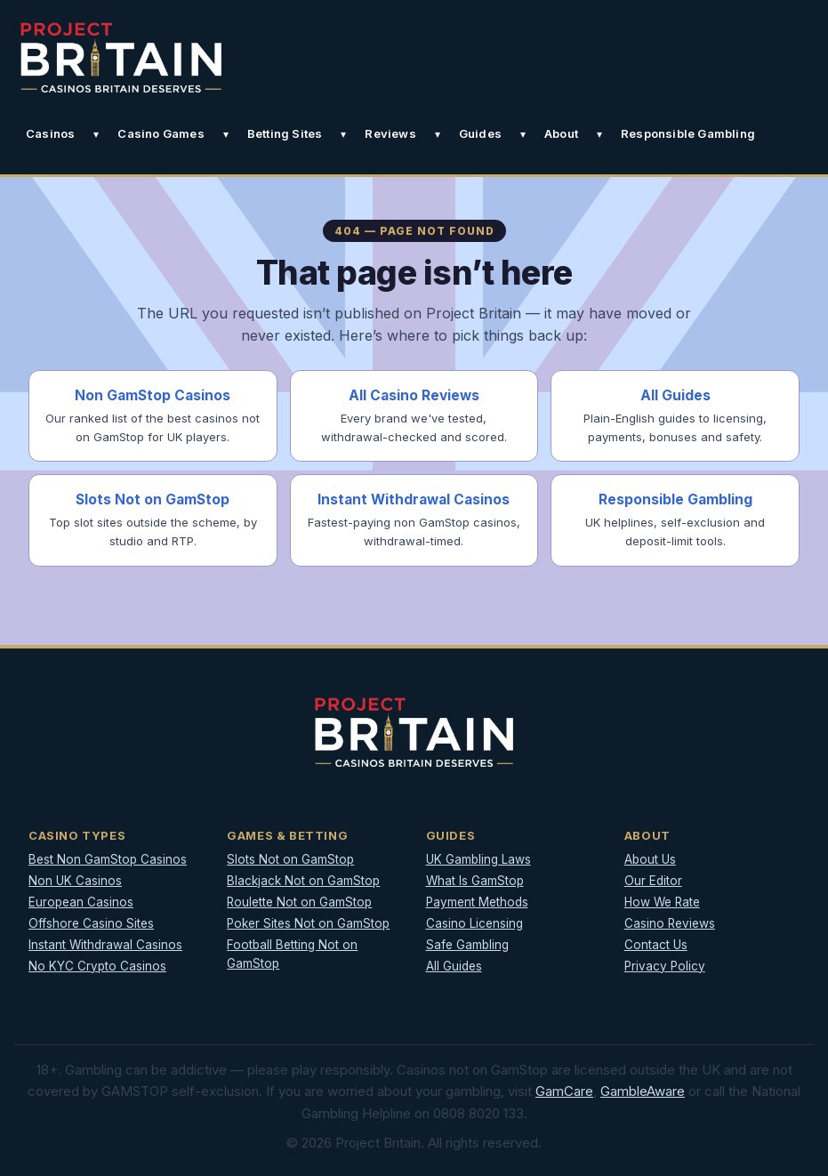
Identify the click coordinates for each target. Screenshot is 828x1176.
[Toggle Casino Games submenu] (226, 134)
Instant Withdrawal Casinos (105, 945)
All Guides (454, 966)
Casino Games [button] (160, 133)
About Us (650, 859)
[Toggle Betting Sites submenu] (343, 134)
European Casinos (80, 902)
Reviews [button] (390, 133)
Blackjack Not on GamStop (303, 881)
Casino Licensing (474, 923)
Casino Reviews (669, 923)
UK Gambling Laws (478, 859)
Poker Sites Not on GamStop (308, 923)
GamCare (564, 1091)
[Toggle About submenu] (599, 134)
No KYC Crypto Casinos (97, 966)
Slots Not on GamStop (290, 859)
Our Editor (653, 881)
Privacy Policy (664, 966)
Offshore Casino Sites (91, 923)
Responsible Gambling (688, 133)
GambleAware (642, 1091)
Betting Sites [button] (285, 133)
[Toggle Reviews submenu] (437, 134)
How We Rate (662, 902)
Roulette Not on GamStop (299, 902)
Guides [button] (480, 133)
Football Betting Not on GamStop (292, 954)
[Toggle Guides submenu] (523, 134)
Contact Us (655, 945)
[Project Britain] (121, 57)
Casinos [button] (50, 133)
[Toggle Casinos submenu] (96, 134)
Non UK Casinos (75, 881)
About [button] (561, 133)
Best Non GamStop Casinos (107, 859)
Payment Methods (477, 902)
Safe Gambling (467, 945)
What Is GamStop (475, 881)
